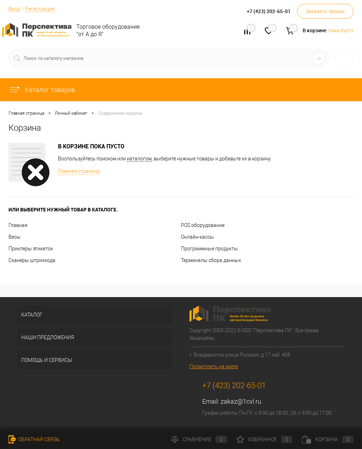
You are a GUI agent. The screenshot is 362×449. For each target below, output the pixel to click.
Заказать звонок (325, 11)
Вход (14, 9)
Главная (18, 225)
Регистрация (40, 9)
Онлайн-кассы (197, 237)
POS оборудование (202, 225)
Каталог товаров (41, 89)
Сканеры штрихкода (32, 260)
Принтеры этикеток (30, 248)
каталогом (139, 158)
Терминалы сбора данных (211, 260)
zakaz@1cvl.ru (241, 401)
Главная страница (79, 171)
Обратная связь (34, 439)
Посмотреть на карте (213, 366)
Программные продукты (209, 248)
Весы (14, 237)
